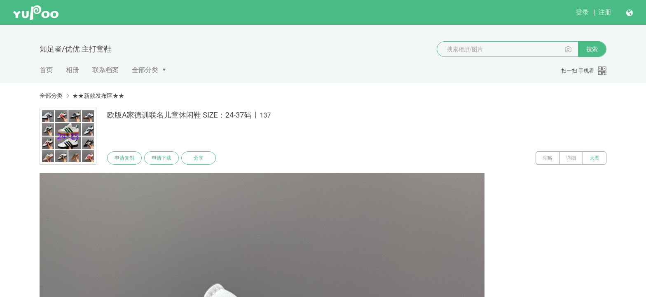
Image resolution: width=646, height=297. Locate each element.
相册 (72, 70)
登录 (582, 12)
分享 (199, 158)
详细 (571, 158)
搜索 (592, 49)
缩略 (547, 158)
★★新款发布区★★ (98, 95)
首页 (46, 70)
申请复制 (124, 158)
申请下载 (161, 158)
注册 (604, 12)
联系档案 (105, 70)
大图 (594, 158)
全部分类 (145, 70)
